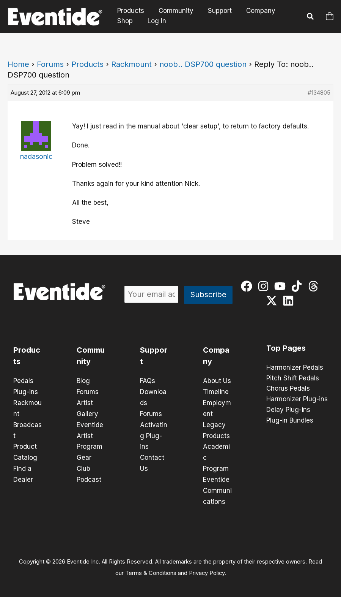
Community (173, 11)
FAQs (147, 381)
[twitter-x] (273, 300)
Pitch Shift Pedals (292, 378)
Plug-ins (25, 391)
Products (129, 11)
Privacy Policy (207, 568)
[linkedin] (290, 300)
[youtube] (281, 286)
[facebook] (248, 286)
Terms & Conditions (150, 568)
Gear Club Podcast (89, 465)
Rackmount (131, 64)
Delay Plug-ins (288, 410)
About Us (217, 381)
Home (18, 64)
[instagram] (265, 286)
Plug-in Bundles (289, 421)
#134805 (319, 92)
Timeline (216, 391)
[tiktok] (298, 286)
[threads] (315, 286)
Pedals (23, 381)
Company (255, 11)
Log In (155, 21)
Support (216, 11)
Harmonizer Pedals (294, 368)
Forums (50, 64)
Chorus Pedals (288, 389)
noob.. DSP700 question (203, 64)
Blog (83, 381)
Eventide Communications (217, 487)
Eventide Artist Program (90, 434)
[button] (310, 17)
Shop (124, 21)
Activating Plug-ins (153, 434)
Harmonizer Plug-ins (297, 400)
